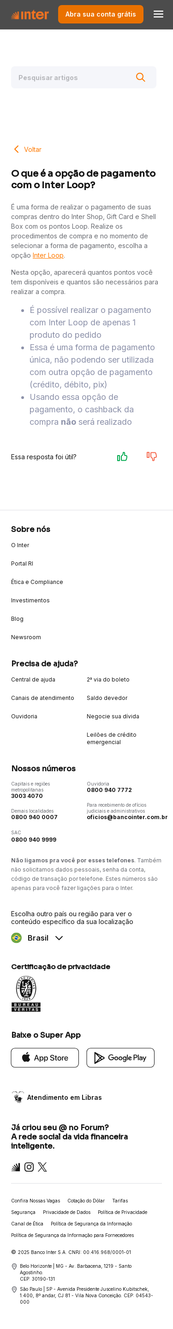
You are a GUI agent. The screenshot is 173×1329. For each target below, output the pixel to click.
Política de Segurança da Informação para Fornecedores (72, 1235)
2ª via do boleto (108, 679)
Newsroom (26, 637)
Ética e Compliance (37, 581)
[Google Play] (121, 1056)
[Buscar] (140, 77)
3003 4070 (27, 795)
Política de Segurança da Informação (91, 1223)
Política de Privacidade (122, 1212)
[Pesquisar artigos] (83, 77)
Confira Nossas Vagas (35, 1200)
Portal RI (22, 563)
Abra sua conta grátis (101, 14)
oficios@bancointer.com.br (127, 817)
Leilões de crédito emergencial (112, 738)
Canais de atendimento (42, 697)
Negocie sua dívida (113, 716)
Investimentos (30, 600)
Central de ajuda (33, 679)
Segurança (23, 1212)
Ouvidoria (24, 716)
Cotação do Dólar (86, 1200)
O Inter (20, 545)
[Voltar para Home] (30, 14)
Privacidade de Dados (66, 1212)
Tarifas (120, 1200)
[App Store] (45, 1056)
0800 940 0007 (34, 817)
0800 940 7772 (109, 789)
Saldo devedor (107, 697)
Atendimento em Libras (64, 1097)
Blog (17, 618)
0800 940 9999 (33, 839)
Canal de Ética (27, 1223)
